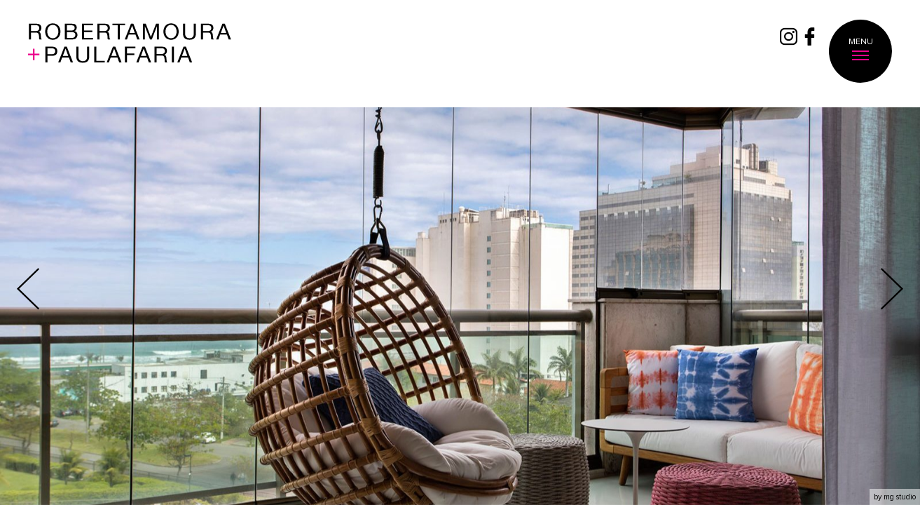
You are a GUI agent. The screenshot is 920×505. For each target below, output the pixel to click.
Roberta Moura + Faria (130, 51)
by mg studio (895, 497)
